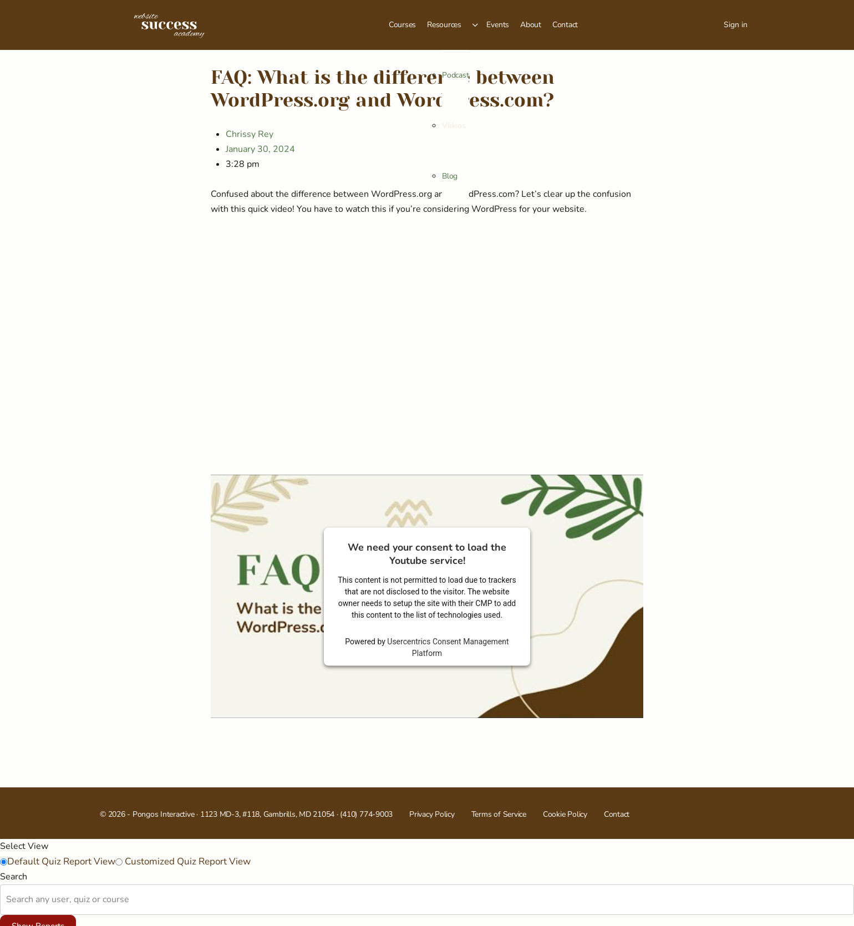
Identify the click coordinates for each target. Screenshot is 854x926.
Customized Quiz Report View (187, 861)
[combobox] (7, 899)
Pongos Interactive (164, 814)
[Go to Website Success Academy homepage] (169, 24)
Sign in (736, 24)
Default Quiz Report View (61, 861)
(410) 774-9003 (366, 814)
